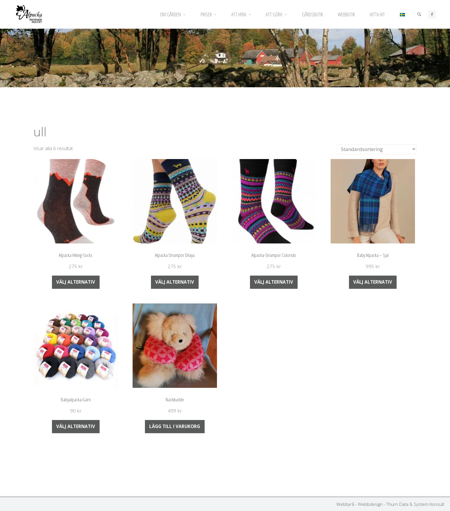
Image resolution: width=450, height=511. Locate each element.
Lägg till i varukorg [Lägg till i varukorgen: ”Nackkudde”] (174, 426)
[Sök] (419, 14)
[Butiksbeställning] (376, 149)
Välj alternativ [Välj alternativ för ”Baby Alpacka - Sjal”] (372, 282)
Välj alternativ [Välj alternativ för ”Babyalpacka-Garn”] (75, 426)
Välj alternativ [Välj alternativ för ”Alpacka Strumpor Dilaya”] (174, 282)
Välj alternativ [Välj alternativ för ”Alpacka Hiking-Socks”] (75, 282)
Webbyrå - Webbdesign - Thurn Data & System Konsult (390, 504)
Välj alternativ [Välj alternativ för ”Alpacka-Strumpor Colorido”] (273, 282)
